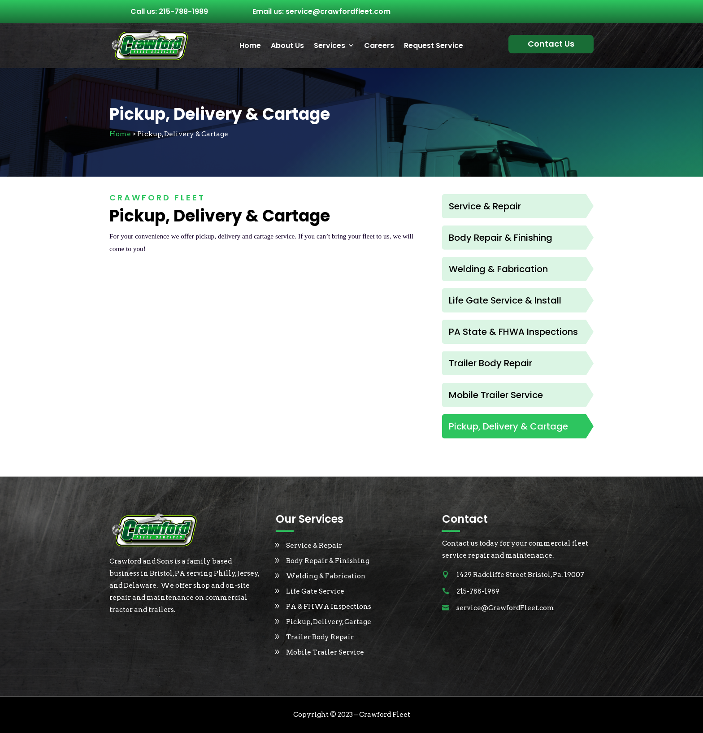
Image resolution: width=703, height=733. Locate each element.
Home (250, 46)
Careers (379, 46)
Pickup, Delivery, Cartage (328, 622)
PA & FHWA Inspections (328, 607)
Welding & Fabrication (326, 576)
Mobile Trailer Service (325, 652)
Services (329, 46)
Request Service (433, 46)
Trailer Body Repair (320, 637)
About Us (287, 46)
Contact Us (551, 43)
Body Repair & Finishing (327, 561)
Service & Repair (314, 546)
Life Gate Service (315, 591)
